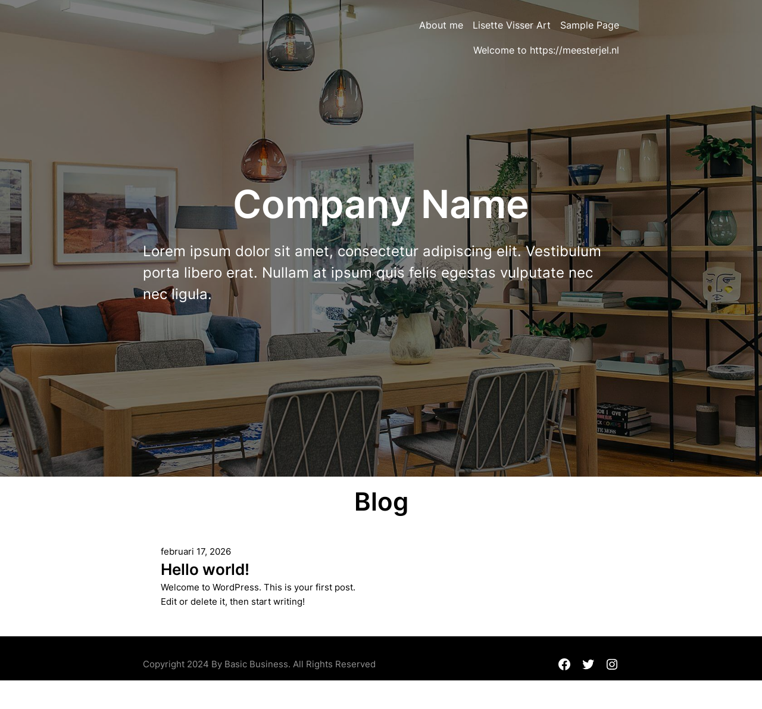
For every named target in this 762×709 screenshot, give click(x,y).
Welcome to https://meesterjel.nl (546, 50)
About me (441, 25)
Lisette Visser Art (512, 25)
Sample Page (589, 25)
